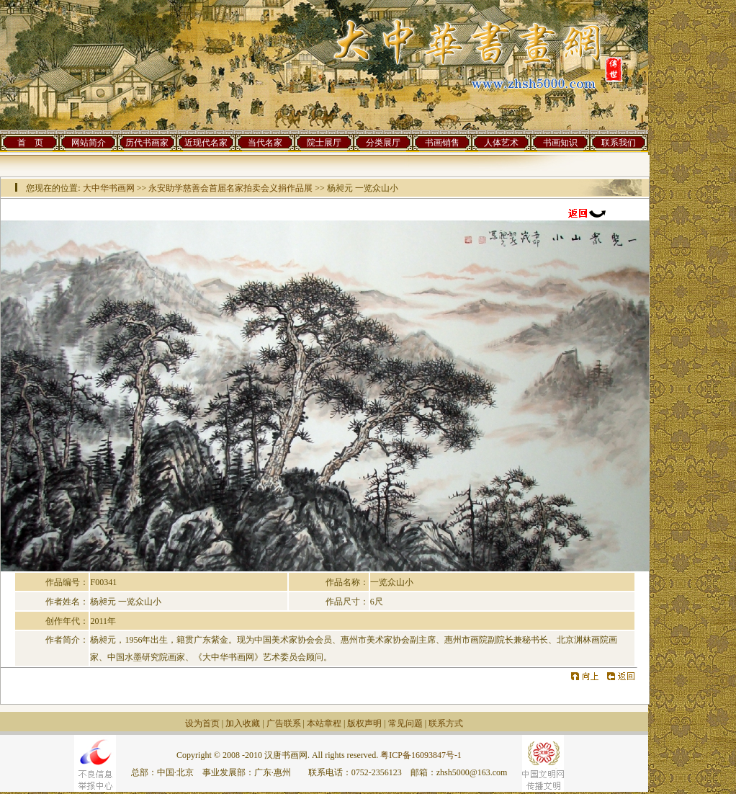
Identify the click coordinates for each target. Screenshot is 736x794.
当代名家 (265, 143)
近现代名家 (206, 143)
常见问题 (405, 723)
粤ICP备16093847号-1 (421, 755)
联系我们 (618, 143)
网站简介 (88, 143)
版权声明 (364, 723)
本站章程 (324, 723)
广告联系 (283, 723)
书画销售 (442, 143)
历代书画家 (147, 143)
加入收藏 (242, 723)
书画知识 (560, 143)
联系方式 (445, 723)
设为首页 (202, 723)
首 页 (30, 143)
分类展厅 (383, 143)
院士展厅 (324, 143)
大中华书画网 (109, 188)
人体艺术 (501, 143)
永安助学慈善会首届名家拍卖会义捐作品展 (230, 188)
